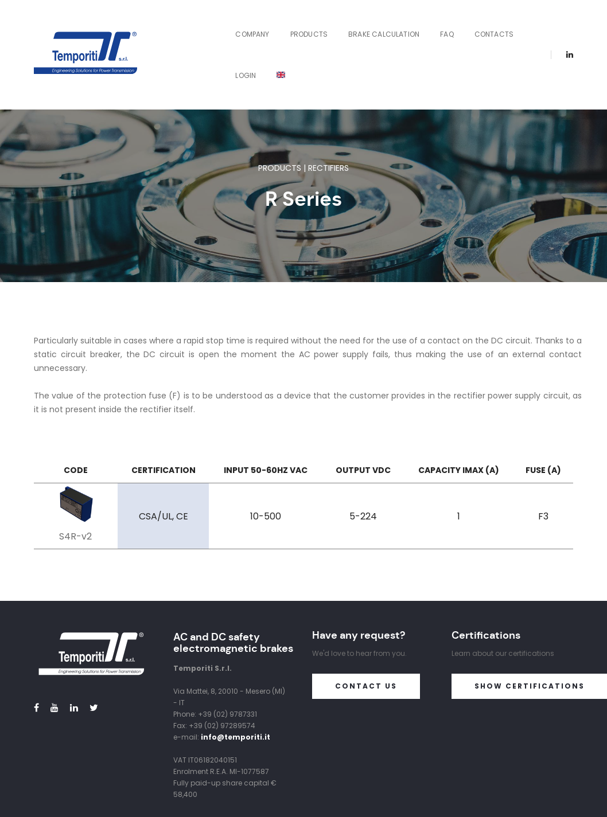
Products (251, 25)
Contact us (366, 626)
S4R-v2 (75, 476)
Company (195, 25)
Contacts (436, 25)
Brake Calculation (326, 25)
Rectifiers (328, 108)
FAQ (389, 25)
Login (487, 25)
